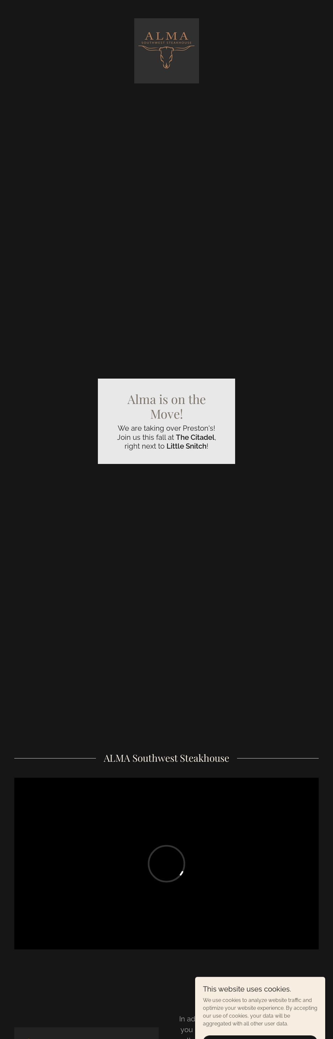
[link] (166, 50)
